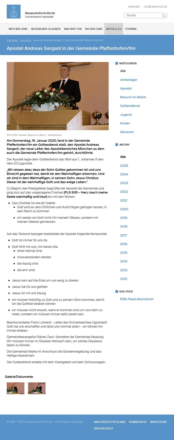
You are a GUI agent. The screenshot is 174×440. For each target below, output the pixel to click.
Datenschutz (103, 428)
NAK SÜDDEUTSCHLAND (109, 422)
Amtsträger (128, 80)
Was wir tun (73, 29)
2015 (123, 253)
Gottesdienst (130, 106)
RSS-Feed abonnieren (137, 299)
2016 (123, 244)
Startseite (12, 40)
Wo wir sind (93, 29)
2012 (123, 279)
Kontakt (134, 6)
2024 (124, 174)
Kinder (125, 123)
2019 (123, 218)
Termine (131, 29)
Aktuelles (113, 29)
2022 (124, 192)
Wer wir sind (18, 29)
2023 (124, 183)
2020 (124, 209)
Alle (123, 71)
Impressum (158, 422)
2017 (123, 235)
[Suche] (146, 15)
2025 (124, 165)
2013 (123, 270)
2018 (123, 227)
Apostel (126, 88)
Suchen (164, 15)
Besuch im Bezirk (133, 97)
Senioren (127, 132)
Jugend (126, 114)
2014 (123, 261)
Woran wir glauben (45, 29)
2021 (123, 200)
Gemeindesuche (155, 6)
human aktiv (138, 422)
